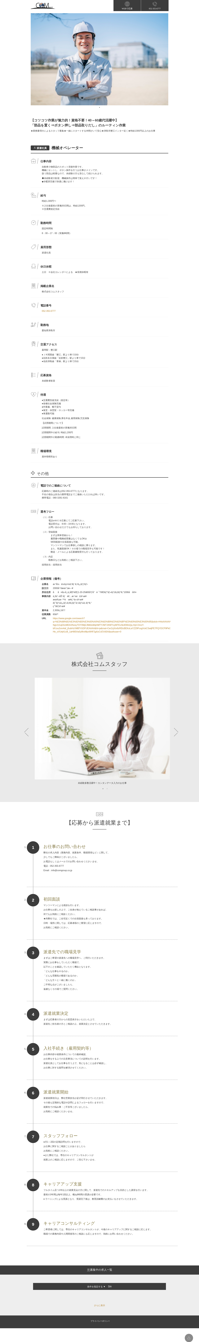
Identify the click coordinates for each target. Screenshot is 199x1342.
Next (172, 732)
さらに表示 (99, 1305)
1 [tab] (99, 107)
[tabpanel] (99, 59)
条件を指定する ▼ (96, 1286)
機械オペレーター (67, 148)
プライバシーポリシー (100, 1321)
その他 (43, 473)
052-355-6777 (49, 311)
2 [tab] (107, 788)
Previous (27, 732)
